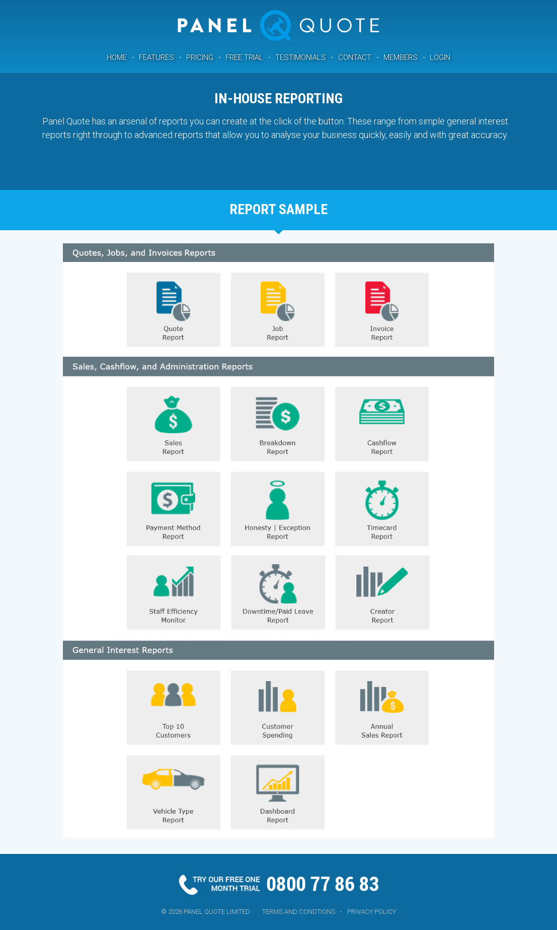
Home (117, 57)
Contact (354, 57)
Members (400, 57)
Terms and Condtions (298, 911)
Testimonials (300, 57)
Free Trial (244, 57)
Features (156, 57)
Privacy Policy (371, 911)
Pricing (199, 57)
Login (440, 57)
